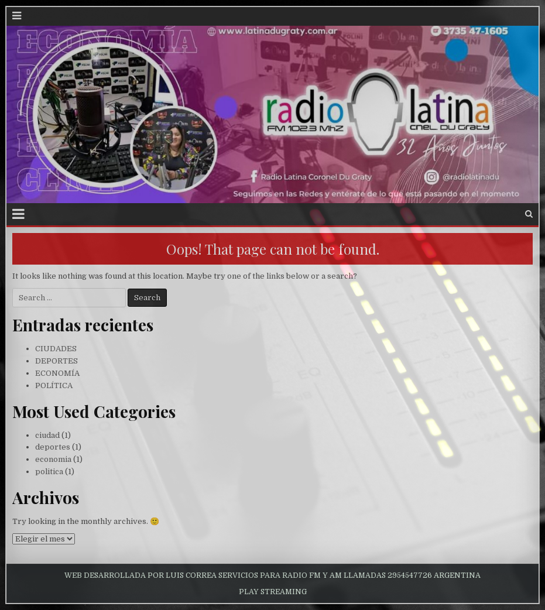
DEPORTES (56, 361)
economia (53, 459)
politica (49, 471)
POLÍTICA (54, 385)
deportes (52, 447)
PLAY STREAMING (273, 592)
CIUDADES (56, 348)
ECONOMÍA (57, 373)
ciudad (47, 435)
